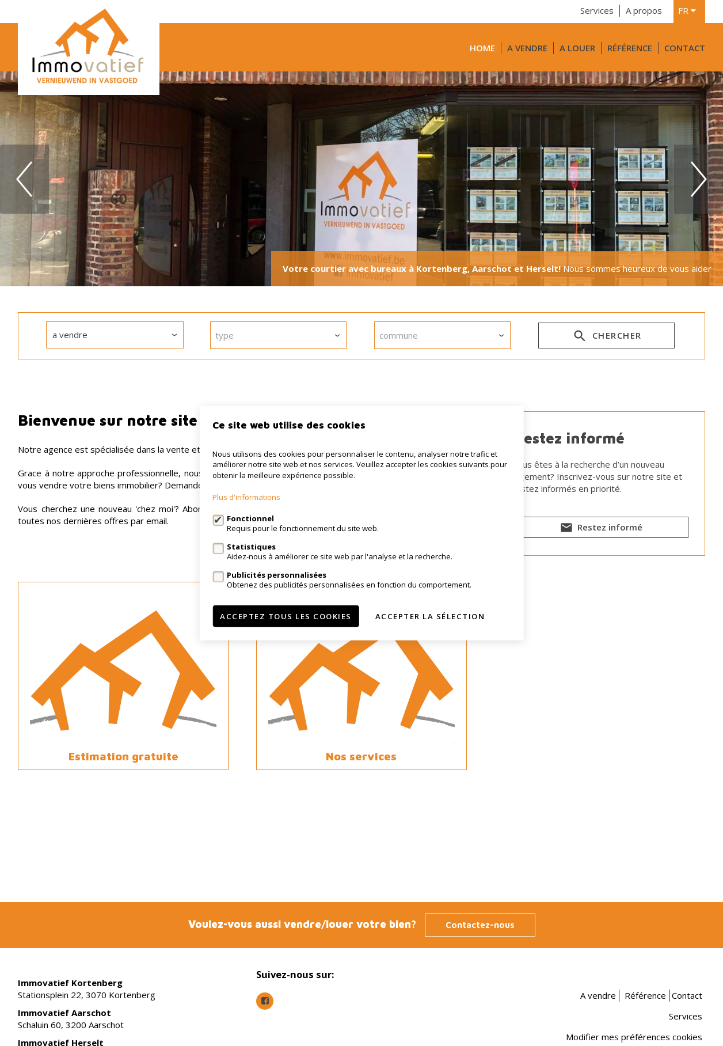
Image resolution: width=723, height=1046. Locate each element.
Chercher (606, 337)
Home (482, 48)
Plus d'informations (246, 497)
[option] (361, 178)
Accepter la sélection (430, 616)
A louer (577, 48)
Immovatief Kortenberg (70, 982)
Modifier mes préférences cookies (634, 1037)
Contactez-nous (480, 925)
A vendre (527, 48)
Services (597, 10)
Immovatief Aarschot (64, 1012)
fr (687, 10)
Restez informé (600, 529)
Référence (629, 48)
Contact (684, 48)
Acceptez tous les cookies (286, 616)
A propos (644, 10)
